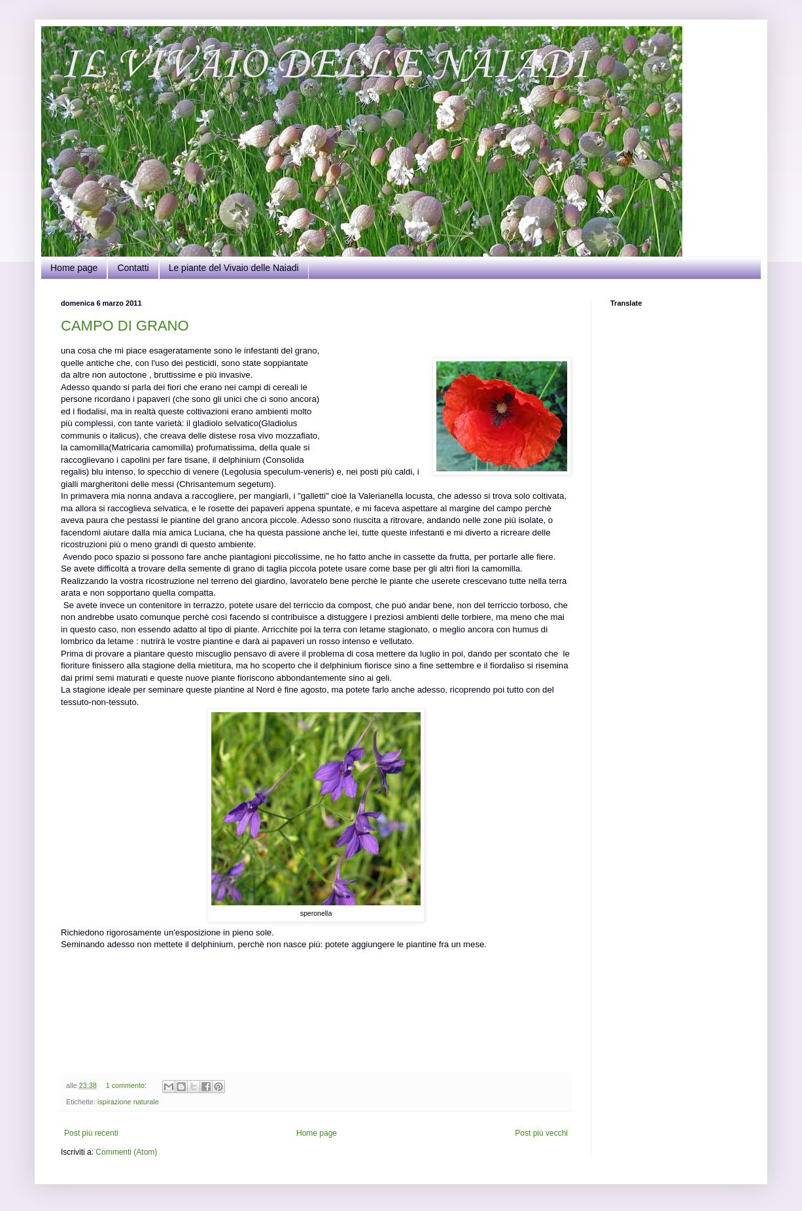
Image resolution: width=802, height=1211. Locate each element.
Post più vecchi (541, 1133)
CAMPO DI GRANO (125, 325)
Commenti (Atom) (126, 1152)
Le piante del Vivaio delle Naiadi (234, 267)
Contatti (132, 267)
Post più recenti (91, 1133)
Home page (73, 267)
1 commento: (127, 1085)
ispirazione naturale (128, 1102)
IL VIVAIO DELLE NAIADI (325, 65)
